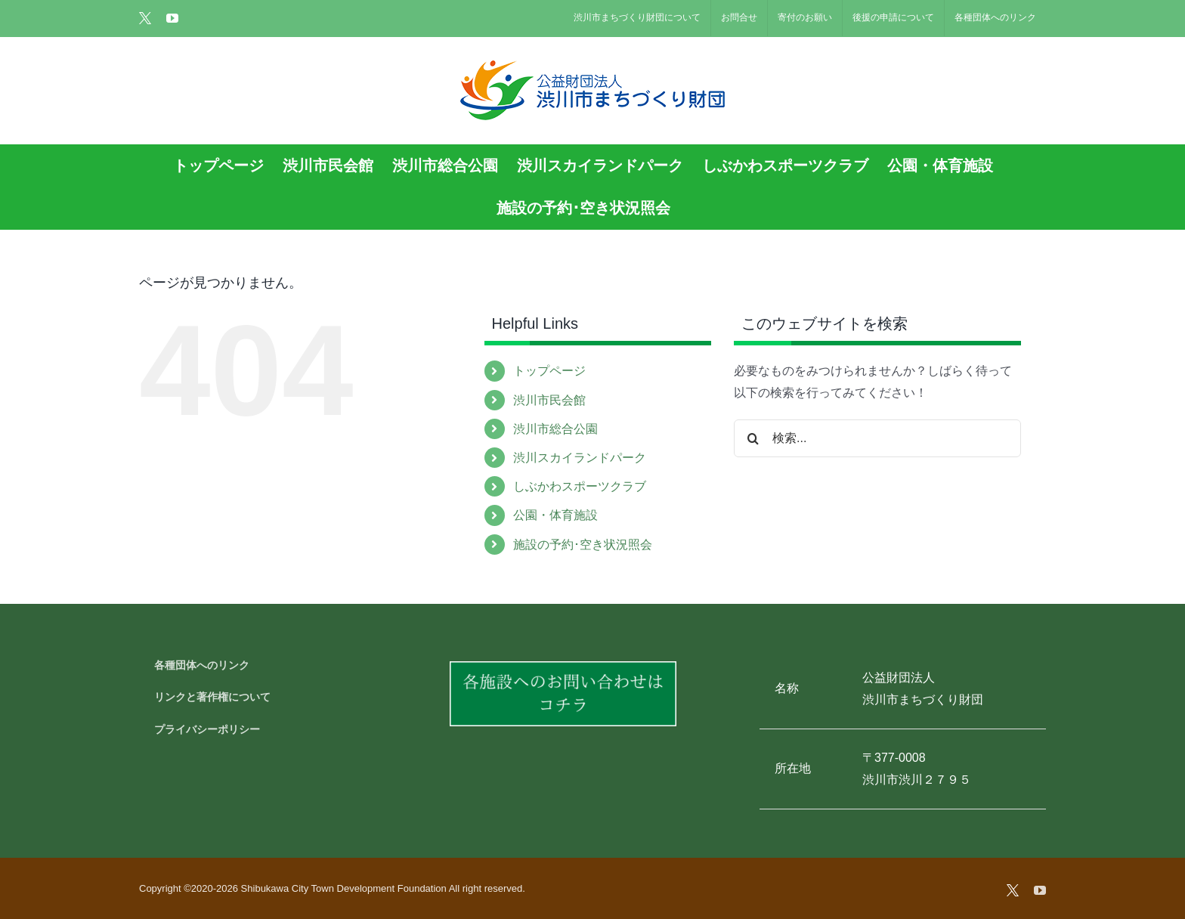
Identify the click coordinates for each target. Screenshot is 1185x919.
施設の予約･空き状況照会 (582, 544)
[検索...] (877, 438)
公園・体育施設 (555, 515)
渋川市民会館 (549, 400)
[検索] (753, 438)
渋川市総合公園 (555, 428)
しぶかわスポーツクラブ (579, 486)
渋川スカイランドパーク (579, 457)
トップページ (549, 370)
